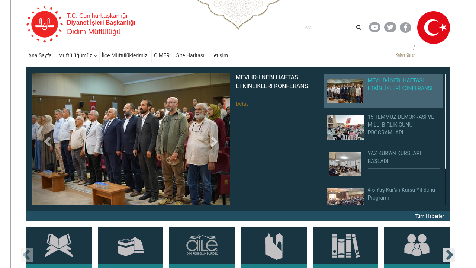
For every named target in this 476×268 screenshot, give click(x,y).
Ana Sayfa (40, 55)
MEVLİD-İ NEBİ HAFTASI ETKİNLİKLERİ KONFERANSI (273, 82)
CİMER (162, 55)
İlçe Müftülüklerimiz (124, 55)
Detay (242, 104)
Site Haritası (190, 55)
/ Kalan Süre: (405, 51)
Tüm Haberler (429, 216)
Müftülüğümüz (75, 55)
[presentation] (27, 255)
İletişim (219, 55)
